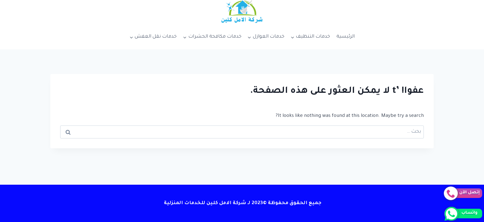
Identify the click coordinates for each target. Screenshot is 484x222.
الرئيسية (345, 36)
